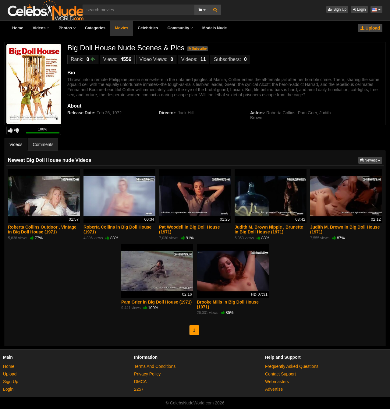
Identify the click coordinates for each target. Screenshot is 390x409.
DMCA (140, 381)
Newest (371, 159)
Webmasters (277, 381)
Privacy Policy (147, 374)
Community (180, 28)
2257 (139, 389)
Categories (95, 28)
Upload (370, 28)
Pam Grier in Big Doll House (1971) (156, 302)
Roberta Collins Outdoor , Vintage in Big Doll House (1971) (42, 229)
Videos (41, 28)
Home (17, 28)
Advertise (274, 389)
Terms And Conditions (155, 366)
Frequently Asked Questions (291, 366)
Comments (43, 144)
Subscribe (198, 48)
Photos (67, 28)
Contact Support (280, 374)
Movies (121, 28)
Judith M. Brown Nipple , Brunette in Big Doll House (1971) (269, 229)
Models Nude (214, 28)
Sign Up (337, 9)
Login (359, 9)
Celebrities (148, 28)
